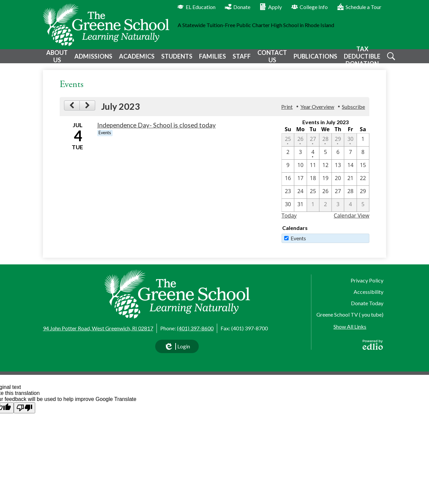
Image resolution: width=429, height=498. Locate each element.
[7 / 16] (288, 184)
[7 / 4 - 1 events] (313, 158)
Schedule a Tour (359, 6)
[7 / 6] (338, 158)
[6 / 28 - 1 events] (325, 145)
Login (177, 348)
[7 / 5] (325, 158)
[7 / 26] (325, 197)
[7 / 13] (338, 171)
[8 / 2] (325, 210)
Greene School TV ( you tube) (349, 314)
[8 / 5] (363, 210)
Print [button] (287, 111)
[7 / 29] (363, 197)
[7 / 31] (300, 210)
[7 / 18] (313, 184)
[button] (56, 58)
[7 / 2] (288, 158)
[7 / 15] (363, 171)
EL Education (196, 6)
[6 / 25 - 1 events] (288, 145)
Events (298, 243)
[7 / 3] (300, 158)
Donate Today (367, 303)
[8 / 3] (338, 210)
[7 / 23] (288, 197)
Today (289, 220)
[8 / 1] (313, 210)
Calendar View (351, 220)
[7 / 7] (350, 158)
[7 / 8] (363, 158)
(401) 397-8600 (195, 328)
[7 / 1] (363, 145)
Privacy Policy (367, 280)
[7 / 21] (350, 184)
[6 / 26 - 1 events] (300, 145)
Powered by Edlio (372, 345)
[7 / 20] (338, 184)
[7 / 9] (288, 171)
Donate (237, 6)
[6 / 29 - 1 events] (338, 145)
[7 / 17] (300, 184)
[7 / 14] (350, 171)
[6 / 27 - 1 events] (313, 145)
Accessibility (368, 291)
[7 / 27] (338, 197)
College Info (309, 6)
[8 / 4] (350, 210)
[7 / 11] (313, 171)
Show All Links (349, 326)
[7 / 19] (325, 184)
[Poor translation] (24, 407)
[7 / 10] (300, 171)
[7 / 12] (325, 171)
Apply (271, 6)
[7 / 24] (300, 197)
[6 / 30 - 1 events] (350, 145)
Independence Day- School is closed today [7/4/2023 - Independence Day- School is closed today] (156, 130)
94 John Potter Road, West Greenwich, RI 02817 (98, 328)
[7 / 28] (350, 197)
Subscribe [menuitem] (353, 111)
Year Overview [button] (317, 111)
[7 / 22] (363, 184)
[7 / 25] (313, 197)
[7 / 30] (288, 210)
